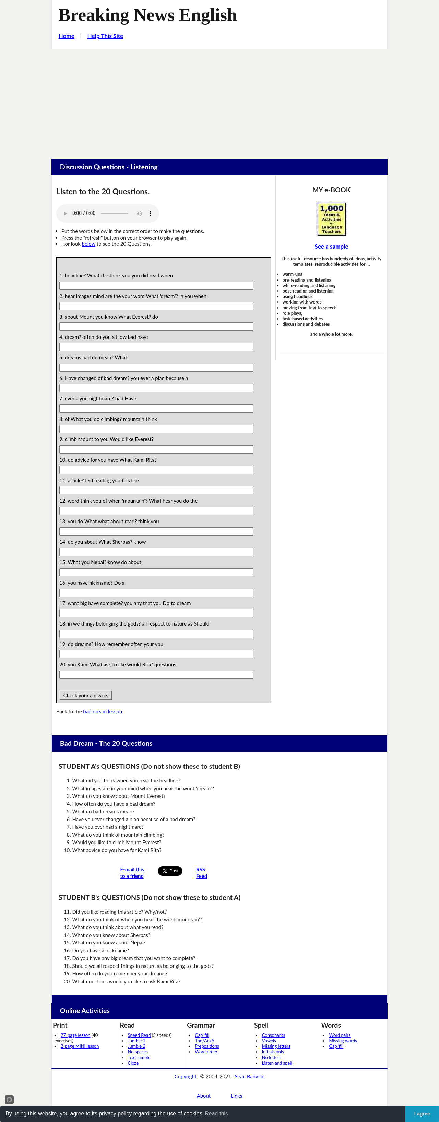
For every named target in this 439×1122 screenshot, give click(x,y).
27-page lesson (75, 1035)
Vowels (269, 1040)
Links (236, 1095)
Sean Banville (250, 1076)
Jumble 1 (136, 1040)
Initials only (273, 1051)
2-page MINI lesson (80, 1046)
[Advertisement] (219, 101)
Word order (206, 1051)
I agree (422, 1114)
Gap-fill (202, 1035)
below (88, 244)
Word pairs (339, 1035)
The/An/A (204, 1040)
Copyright (186, 1076)
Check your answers (85, 695)
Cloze (133, 1063)
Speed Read (139, 1035)
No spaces (138, 1051)
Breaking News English (148, 15)
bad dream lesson (102, 711)
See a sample (331, 246)
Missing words (343, 1040)
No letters (271, 1057)
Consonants (273, 1035)
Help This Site (105, 35)
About (204, 1095)
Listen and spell (277, 1063)
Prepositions (207, 1046)
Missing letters (276, 1046)
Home (66, 35)
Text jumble (139, 1057)
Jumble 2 (136, 1046)
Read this (216, 1114)
